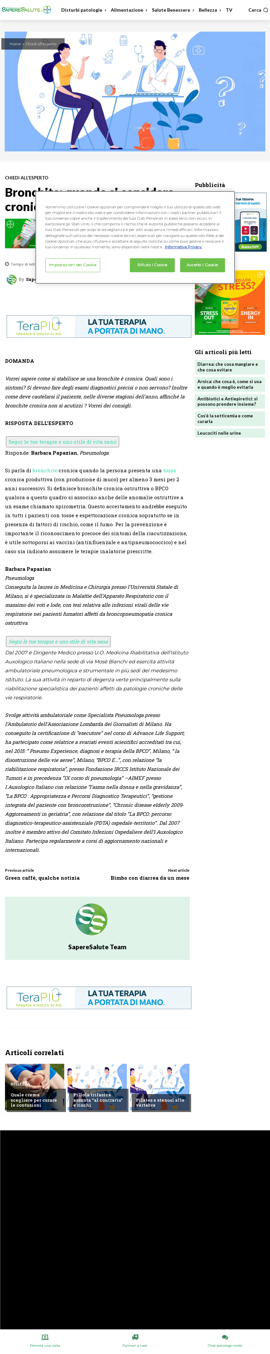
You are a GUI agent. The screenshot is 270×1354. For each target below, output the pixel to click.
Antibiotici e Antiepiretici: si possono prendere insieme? (227, 401)
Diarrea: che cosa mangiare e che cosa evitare (227, 366)
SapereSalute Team (97, 947)
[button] (258, 10)
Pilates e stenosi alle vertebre (160, 1102)
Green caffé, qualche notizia (42, 877)
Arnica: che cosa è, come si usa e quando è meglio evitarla (229, 384)
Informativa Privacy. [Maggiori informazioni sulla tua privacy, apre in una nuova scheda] (183, 246)
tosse (169, 470)
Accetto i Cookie (202, 264)
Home (15, 43)
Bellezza (20, 1084)
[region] (135, 237)
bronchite (45, 470)
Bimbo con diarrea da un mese (150, 877)
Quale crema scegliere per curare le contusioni (34, 1100)
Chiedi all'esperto (40, 43)
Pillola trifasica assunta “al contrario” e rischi (98, 1100)
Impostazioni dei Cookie (73, 264)
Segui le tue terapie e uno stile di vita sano (63, 441)
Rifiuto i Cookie (152, 264)
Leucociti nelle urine (219, 433)
